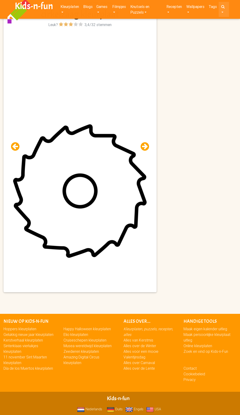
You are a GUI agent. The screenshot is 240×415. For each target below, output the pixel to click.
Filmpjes (119, 7)
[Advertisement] (80, 61)
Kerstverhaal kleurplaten (23, 340)
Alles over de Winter (140, 345)
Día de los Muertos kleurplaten (28, 368)
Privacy (190, 379)
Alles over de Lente (139, 368)
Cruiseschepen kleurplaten (85, 340)
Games (101, 7)
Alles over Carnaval (139, 362)
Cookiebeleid (194, 374)
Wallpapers (195, 7)
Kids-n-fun (34, 7)
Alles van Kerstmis (138, 340)
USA (153, 409)
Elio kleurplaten (76, 334)
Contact (190, 368)
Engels (134, 409)
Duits (115, 409)
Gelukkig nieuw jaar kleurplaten (28, 334)
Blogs (88, 7)
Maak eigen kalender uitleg (205, 329)
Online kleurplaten (198, 345)
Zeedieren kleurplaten (81, 351)
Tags (213, 7)
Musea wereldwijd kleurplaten (88, 345)
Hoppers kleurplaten (20, 329)
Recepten (174, 7)
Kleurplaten (69, 7)
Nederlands (89, 409)
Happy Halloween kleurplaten (87, 329)
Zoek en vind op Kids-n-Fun (206, 351)
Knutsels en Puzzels (139, 10)
